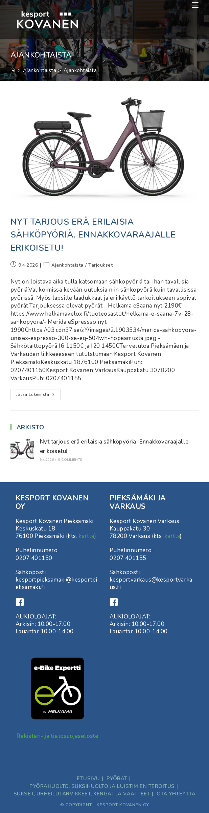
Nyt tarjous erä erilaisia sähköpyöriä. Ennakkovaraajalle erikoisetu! (93, 235)
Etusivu (88, 778)
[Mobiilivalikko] (195, 5)
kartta (86, 536)
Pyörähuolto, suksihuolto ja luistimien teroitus (102, 786)
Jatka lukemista (38, 395)
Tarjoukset (100, 265)
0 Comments (70, 459)
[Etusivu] (13, 70)
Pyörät (117, 778)
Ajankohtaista (80, 70)
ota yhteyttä (176, 793)
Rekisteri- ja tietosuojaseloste (57, 736)
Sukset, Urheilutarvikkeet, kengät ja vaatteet (82, 793)
